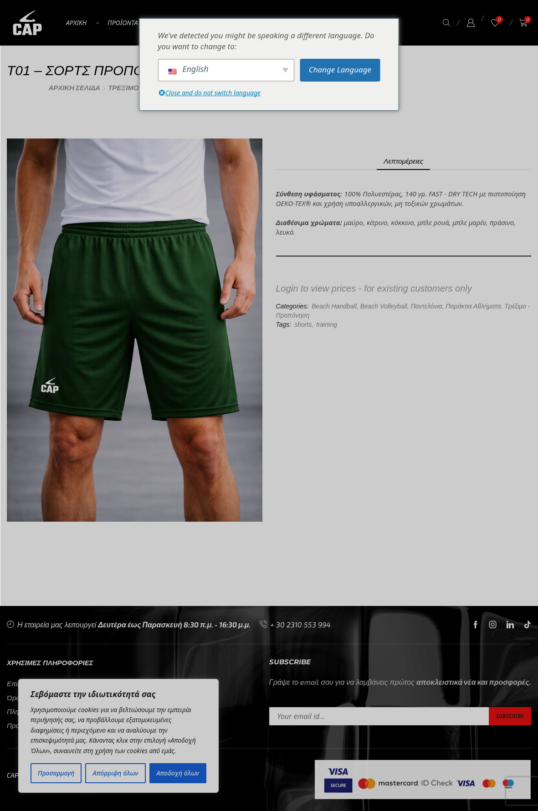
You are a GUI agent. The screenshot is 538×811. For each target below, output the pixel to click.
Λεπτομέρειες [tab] (403, 161)
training (326, 324)
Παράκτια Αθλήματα (473, 306)
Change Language (340, 69)
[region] (118, 736)
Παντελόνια (426, 306)
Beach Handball (334, 306)
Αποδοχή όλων (178, 773)
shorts (303, 324)
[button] (446, 23)
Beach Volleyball (383, 306)
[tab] (403, 161)
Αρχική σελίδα (75, 87)
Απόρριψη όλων (115, 773)
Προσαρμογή (56, 773)
